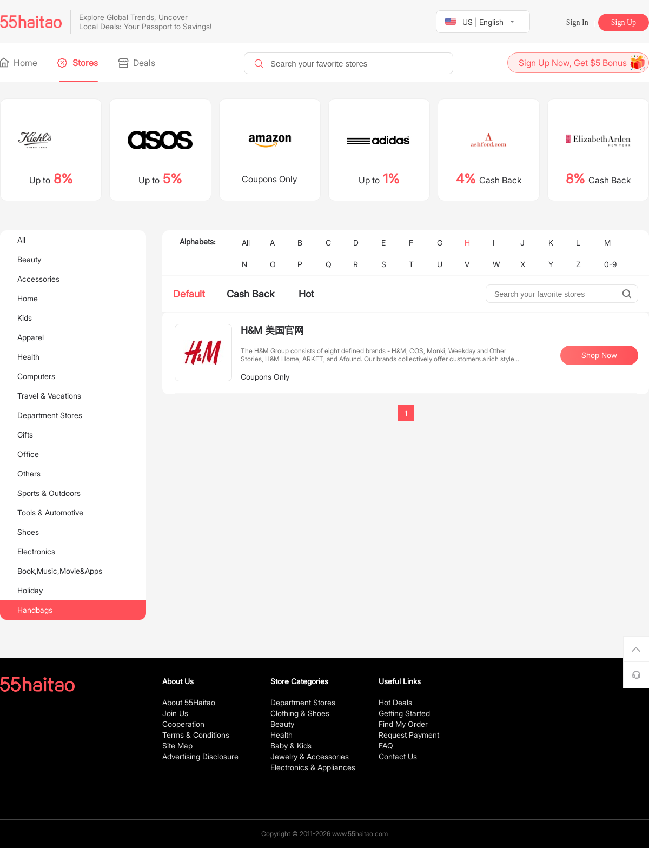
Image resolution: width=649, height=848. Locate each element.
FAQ (386, 745)
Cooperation (183, 723)
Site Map (177, 745)
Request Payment (409, 734)
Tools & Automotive (50, 512)
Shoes (28, 531)
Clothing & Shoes (299, 713)
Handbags (34, 609)
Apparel (30, 337)
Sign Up (623, 22)
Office (28, 454)
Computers (36, 376)
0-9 (610, 264)
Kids (24, 317)
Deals (137, 63)
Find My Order (403, 723)
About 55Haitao (188, 702)
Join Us (175, 713)
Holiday (30, 590)
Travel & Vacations (49, 395)
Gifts (25, 434)
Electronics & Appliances (312, 767)
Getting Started (404, 713)
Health (28, 356)
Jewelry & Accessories (309, 756)
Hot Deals (395, 702)
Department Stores (49, 415)
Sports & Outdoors (49, 493)
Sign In (577, 22)
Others (29, 473)
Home (18, 63)
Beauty (29, 259)
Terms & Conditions (195, 734)
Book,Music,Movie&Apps (59, 570)
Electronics (36, 551)
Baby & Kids (291, 745)
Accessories (38, 278)
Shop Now (599, 355)
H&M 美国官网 (272, 330)
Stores (78, 63)
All (21, 239)
